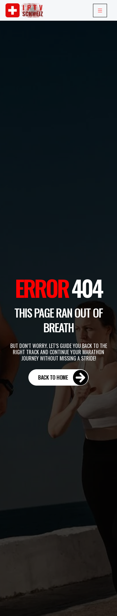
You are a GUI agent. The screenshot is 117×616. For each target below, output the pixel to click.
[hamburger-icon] (100, 10)
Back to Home (63, 377)
